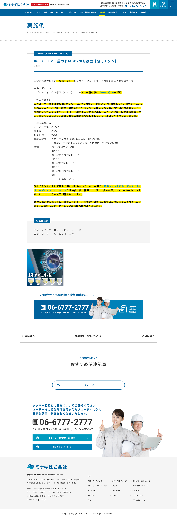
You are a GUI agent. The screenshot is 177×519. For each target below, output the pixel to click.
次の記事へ (148, 335)
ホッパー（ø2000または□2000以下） (52, 53)
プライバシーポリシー (140, 500)
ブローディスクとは (32, 12)
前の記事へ (28, 335)
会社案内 (133, 12)
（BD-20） (105, 92)
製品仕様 (72, 12)
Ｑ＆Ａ (123, 12)
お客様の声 (112, 12)
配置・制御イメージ (88, 12)
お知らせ (115, 495)
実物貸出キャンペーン (140, 486)
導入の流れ (60, 12)
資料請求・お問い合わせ (141, 481)
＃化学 (37, 66)
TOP (89, 476)
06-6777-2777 (65, 422)
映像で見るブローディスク (97, 486)
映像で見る (48, 12)
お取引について (146, 12)
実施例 (102, 12)
